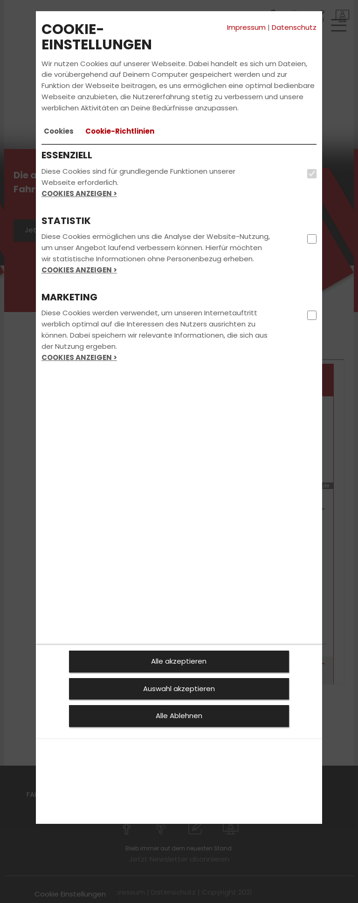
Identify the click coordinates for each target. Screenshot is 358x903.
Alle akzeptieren (179, 661)
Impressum (246, 27)
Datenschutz (294, 27)
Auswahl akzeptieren (179, 688)
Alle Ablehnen (179, 715)
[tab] (58, 131)
